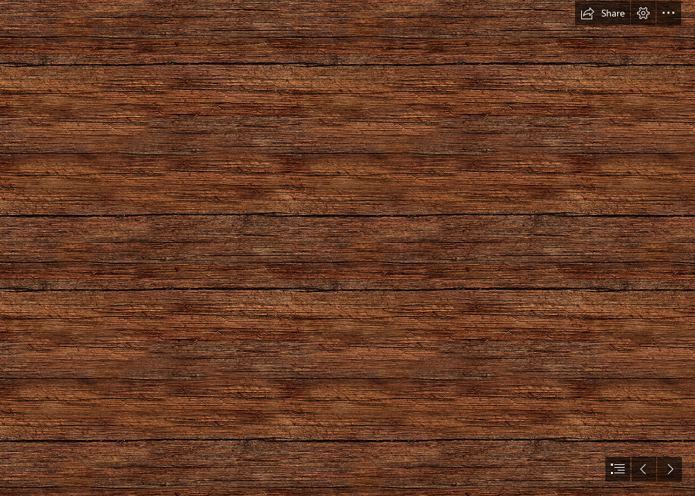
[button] (602, 13)
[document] (347, 248)
